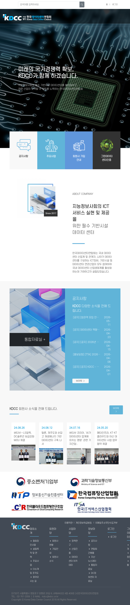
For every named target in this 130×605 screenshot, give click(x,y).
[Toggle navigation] (122, 16)
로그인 (115, 4)
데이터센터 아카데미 (73, 561)
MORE (80, 381)
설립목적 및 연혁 (34, 553)
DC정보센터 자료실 (92, 577)
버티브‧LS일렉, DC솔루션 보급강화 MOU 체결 (24, 437)
